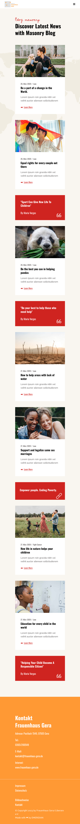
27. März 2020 (26, 371)
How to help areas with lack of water (37, 377)
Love (34, 83)
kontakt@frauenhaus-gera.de (29, 756)
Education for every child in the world (38, 625)
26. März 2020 (26, 83)
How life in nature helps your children (37, 550)
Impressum (20, 785)
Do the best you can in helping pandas (38, 271)
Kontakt (19, 804)
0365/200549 (22, 744)
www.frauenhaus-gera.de (26, 767)
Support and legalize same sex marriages (38, 452)
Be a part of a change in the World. (36, 90)
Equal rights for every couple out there (39, 165)
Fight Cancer (37, 544)
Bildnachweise (22, 800)
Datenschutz (21, 790)
